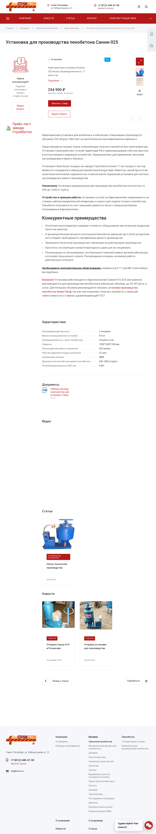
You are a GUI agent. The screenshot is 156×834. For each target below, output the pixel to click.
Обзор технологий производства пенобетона (57, 566)
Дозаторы (94, 766)
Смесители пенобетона (100, 741)
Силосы (92, 770)
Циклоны (93, 802)
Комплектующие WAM (123, 18)
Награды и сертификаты (68, 746)
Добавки (93, 753)
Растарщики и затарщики (101, 798)
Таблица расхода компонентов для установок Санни (59, 392)
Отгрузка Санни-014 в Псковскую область (58, 646)
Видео (140, 94)
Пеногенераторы (97, 757)
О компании (61, 741)
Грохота (93, 785)
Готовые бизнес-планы (133, 741)
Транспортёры (96, 794)
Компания (25, 18)
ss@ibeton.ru (17, 771)
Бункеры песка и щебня (100, 807)
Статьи (70, 18)
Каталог (92, 18)
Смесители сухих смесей (101, 761)
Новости (49, 18)
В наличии (56, 59)
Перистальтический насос (102, 781)
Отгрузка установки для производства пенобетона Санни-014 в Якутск (95, 646)
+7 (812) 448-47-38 (108, 5)
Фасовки (93, 790)
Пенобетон (128, 736)
